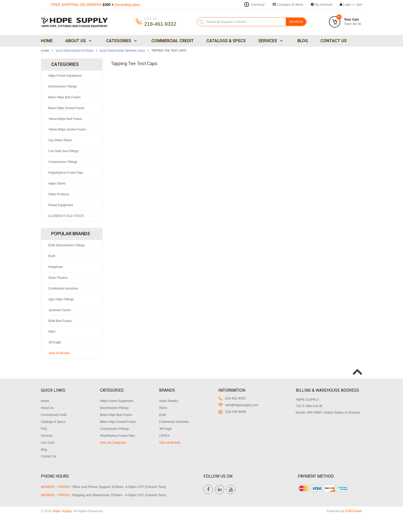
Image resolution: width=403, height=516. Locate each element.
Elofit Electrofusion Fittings (66, 245)
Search (296, 22)
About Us (77, 40)
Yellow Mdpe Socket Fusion (67, 129)
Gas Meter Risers (60, 140)
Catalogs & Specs (226, 40)
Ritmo (163, 408)
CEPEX (164, 436)
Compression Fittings (62, 162)
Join (359, 4)
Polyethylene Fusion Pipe (65, 172)
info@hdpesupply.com (238, 405)
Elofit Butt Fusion (60, 321)
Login (347, 4)
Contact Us (333, 40)
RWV (52, 332)
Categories (121, 40)
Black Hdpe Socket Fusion (66, 108)
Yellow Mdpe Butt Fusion (65, 119)
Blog (302, 40)
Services (270, 40)
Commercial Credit (172, 40)
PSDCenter (353, 511)
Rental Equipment (60, 205)
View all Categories (113, 442)
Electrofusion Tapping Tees (122, 50)
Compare (287, 4)
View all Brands (169, 442)
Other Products (58, 194)
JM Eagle (54, 342)
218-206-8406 (232, 412)
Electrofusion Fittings (75, 50)
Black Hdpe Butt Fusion (64, 97)
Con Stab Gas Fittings (63, 151)
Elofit (51, 256)
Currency (258, 4)
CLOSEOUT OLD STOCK (66, 216)
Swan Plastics (58, 277)
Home (47, 40)
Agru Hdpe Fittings (61, 299)
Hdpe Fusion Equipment (64, 75)
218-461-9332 (232, 398)
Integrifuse (55, 267)
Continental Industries (63, 288)
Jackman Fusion (59, 310)
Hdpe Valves (57, 183)
